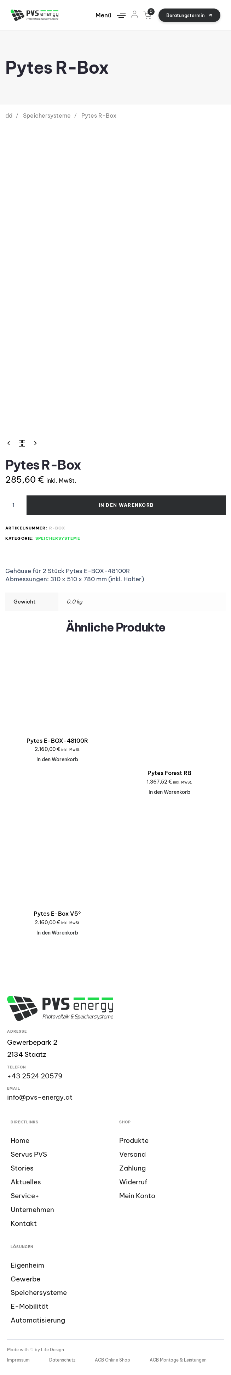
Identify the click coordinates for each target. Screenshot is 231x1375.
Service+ (25, 1196)
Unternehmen (32, 1210)
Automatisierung (38, 1320)
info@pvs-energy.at (40, 1097)
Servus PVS (29, 1154)
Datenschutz (62, 1360)
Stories (22, 1168)
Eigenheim (27, 1265)
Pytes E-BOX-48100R (57, 740)
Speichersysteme (47, 115)
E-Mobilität (29, 1306)
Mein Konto (137, 1196)
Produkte (134, 1141)
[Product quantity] (13, 505)
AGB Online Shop (112, 1360)
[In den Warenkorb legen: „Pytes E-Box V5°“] (57, 933)
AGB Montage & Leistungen (178, 1360)
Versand (132, 1154)
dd (8, 115)
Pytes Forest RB (169, 772)
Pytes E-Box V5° (57, 913)
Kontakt (24, 1223)
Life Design (52, 1349)
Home (20, 1141)
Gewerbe (25, 1279)
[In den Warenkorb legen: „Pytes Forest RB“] (169, 792)
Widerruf (133, 1182)
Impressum (18, 1360)
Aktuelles (26, 1182)
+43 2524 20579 (35, 1076)
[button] (113, 15)
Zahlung (132, 1168)
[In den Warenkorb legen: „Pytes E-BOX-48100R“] (57, 759)
